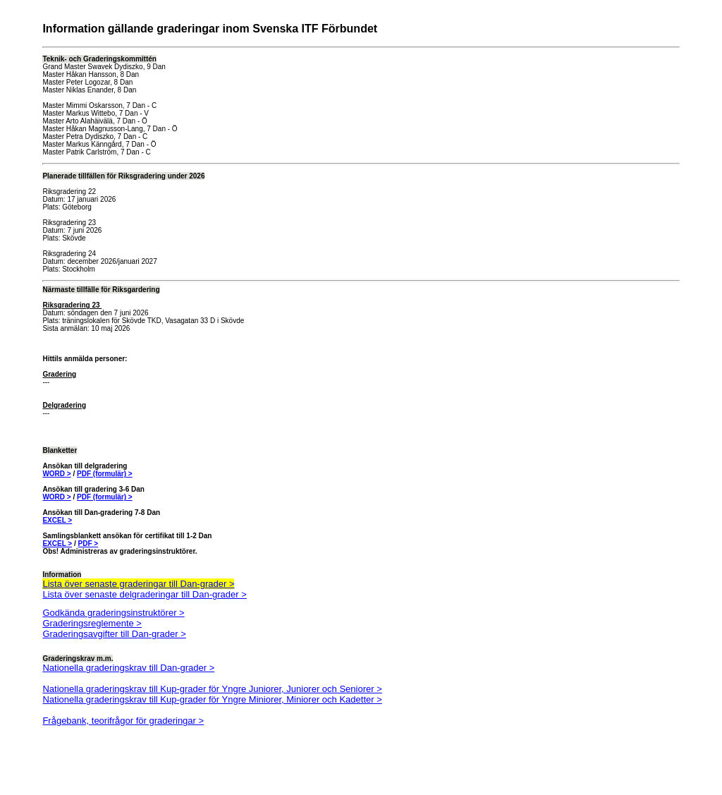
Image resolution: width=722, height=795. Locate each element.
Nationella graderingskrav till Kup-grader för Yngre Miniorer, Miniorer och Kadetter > (211, 699)
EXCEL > (57, 520)
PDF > (88, 543)
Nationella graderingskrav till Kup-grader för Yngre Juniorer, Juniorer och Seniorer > (211, 689)
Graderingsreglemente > (92, 623)
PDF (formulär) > (105, 474)
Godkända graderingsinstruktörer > (113, 612)
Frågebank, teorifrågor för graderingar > (123, 720)
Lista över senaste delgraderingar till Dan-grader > (144, 594)
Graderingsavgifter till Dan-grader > (113, 634)
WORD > (56, 474)
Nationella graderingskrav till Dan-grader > (128, 667)
